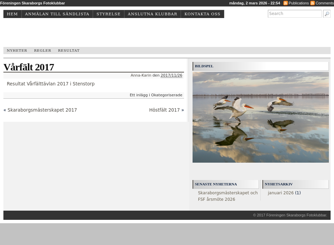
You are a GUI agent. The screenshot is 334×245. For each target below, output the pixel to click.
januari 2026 (281, 193)
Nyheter (17, 50)
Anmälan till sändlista (57, 14)
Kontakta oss (202, 14)
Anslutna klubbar (152, 14)
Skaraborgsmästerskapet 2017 (42, 110)
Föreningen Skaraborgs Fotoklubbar (296, 215)
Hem (12, 14)
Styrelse (108, 14)
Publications (299, 3)
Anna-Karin (141, 75)
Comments (325, 3)
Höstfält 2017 (164, 110)
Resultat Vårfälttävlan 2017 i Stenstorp (51, 83)
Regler (42, 50)
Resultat (68, 50)
